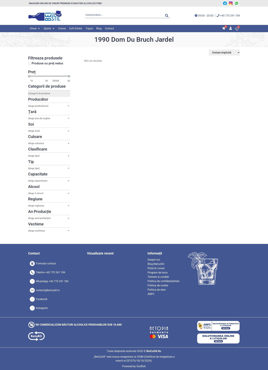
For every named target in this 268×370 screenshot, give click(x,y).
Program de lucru (158, 272)
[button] (35, 28)
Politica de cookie (158, 285)
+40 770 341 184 (230, 15)
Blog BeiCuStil (156, 264)
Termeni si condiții (158, 276)
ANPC (151, 294)
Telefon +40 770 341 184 (50, 272)
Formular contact (46, 263)
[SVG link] (45, 16)
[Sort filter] (224, 53)
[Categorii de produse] (49, 93)
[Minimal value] (49, 76)
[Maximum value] (59, 80)
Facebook (41, 299)
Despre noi (154, 259)
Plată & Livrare (156, 268)
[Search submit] (167, 15)
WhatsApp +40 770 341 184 (52, 281)
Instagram (42, 308)
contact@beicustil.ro (48, 290)
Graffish (141, 366)
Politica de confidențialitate (163, 281)
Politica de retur (157, 289)
